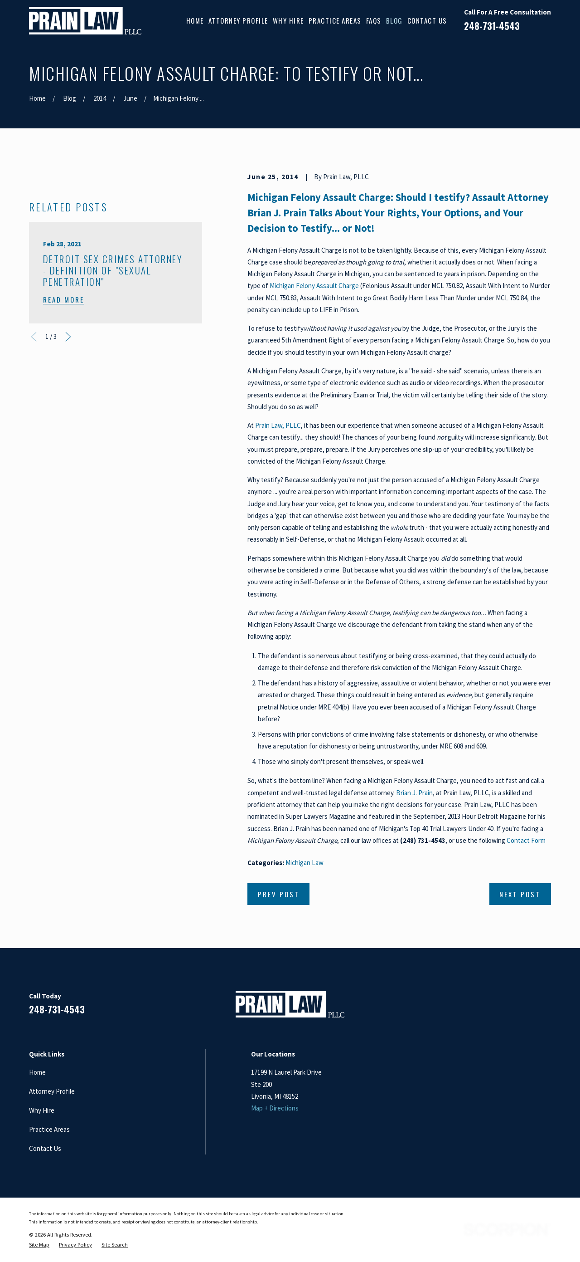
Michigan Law (304, 862)
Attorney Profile (52, 1091)
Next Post (520, 894)
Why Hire (41, 1110)
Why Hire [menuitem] (288, 20)
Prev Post (279, 894)
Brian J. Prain (414, 792)
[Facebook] (481, 1008)
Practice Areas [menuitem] (335, 20)
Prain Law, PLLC (278, 425)
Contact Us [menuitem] (427, 20)
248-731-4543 (492, 26)
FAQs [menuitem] (374, 20)
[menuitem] (39, 1245)
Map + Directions (275, 1108)
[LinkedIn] (503, 1008)
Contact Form (526, 840)
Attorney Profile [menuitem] (238, 20)
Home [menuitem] (195, 20)
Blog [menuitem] (394, 20)
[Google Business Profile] (524, 1008)
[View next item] (68, 486)
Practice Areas (49, 1129)
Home (37, 1072)
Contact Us (45, 1148)
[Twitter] (546, 1008)
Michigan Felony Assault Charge (314, 285)
